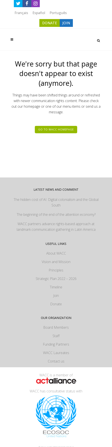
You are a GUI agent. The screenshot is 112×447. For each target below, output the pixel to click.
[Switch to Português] (58, 13)
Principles (56, 270)
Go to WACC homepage (56, 129)
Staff (56, 335)
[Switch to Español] (38, 13)
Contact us (56, 361)
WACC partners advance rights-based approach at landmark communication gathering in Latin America (56, 226)
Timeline (56, 287)
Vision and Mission (56, 261)
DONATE (49, 23)
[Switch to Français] (21, 13)
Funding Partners (56, 344)
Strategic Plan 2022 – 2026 (56, 278)
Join (56, 295)
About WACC (56, 253)
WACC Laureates (56, 352)
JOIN (66, 23)
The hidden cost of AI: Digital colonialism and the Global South (56, 202)
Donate (56, 304)
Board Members (56, 327)
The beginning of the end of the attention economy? (56, 214)
